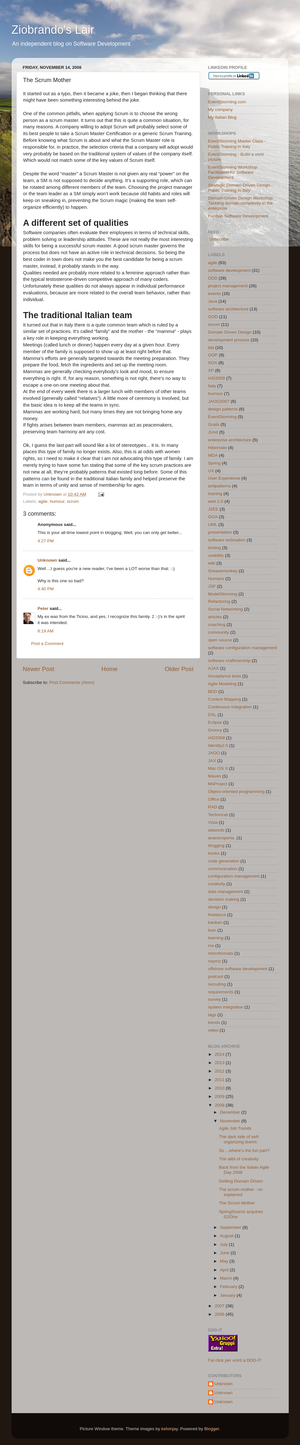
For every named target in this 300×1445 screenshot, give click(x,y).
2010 (220, 1088)
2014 (220, 1054)
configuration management (234, 876)
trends (214, 1022)
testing (214, 547)
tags (212, 1014)
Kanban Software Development (238, 216)
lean (212, 930)
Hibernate (217, 447)
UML (213, 524)
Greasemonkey (223, 570)
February (229, 1286)
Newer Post (38, 669)
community (218, 632)
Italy (212, 385)
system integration (226, 1007)
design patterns (223, 409)
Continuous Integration (230, 706)
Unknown (47, 560)
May (224, 1261)
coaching (217, 624)
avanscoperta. (222, 837)
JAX (212, 760)
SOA (213, 362)
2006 (220, 1314)
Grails (213, 424)
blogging (216, 845)
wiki (212, 563)
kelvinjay (169, 1428)
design (214, 907)
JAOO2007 (219, 401)
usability (216, 555)
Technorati (218, 814)
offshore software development (237, 968)
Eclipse (215, 722)
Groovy (215, 730)
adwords (216, 830)
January (228, 1295)
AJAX (213, 668)
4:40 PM (46, 588)
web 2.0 (215, 501)
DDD (213, 278)
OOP (213, 355)
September (231, 1227)
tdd (211, 347)
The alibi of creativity (238, 1158)
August (227, 1235)
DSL (212, 714)
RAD (213, 807)
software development (229, 270)
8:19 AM (46, 631)
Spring (214, 463)
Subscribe (218, 239)
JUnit (213, 432)
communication (222, 868)
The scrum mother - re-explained (241, 1192)
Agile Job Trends (235, 1128)
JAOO (214, 752)
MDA (213, 455)
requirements (221, 991)
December (230, 1112)
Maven (214, 776)
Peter (43, 608)
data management (225, 891)
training (215, 493)
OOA (213, 516)
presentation (220, 532)
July (224, 1244)
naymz (214, 961)
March (226, 1278)
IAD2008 (216, 737)
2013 (220, 1062)
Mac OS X (218, 768)
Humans (216, 578)
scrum (73, 501)
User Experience (224, 478)
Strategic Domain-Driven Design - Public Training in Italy (240, 188)
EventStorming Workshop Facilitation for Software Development (232, 172)
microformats (220, 953)
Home (110, 669)
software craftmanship (229, 660)
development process (228, 339)
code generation (223, 861)
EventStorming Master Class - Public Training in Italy (237, 144)
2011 (220, 1079)
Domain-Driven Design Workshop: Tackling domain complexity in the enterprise (241, 203)
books (214, 853)
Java (213, 301)
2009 (220, 1096)
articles (215, 616)
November (230, 1120)
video (213, 1030)
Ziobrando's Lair (53, 29)
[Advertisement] (98, 704)
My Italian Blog (222, 117)
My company (220, 109)
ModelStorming (222, 594)
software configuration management (242, 647)
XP (211, 370)
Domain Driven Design (230, 332)
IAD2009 (216, 378)
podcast (215, 976)
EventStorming (222, 416)
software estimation (227, 540)
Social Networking (225, 609)
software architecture (228, 309)
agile (43, 501)
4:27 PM (46, 540)
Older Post (179, 669)
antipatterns (219, 485)
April (225, 1269)
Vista (213, 822)
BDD (213, 691)
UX (211, 470)
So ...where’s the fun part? (244, 1150)
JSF (212, 586)
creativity (216, 883)
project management (228, 285)
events (214, 293)
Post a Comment (47, 643)
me (211, 945)
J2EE (213, 509)
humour (57, 501)
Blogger (211, 1428)
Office (213, 799)
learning (216, 937)
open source (220, 640)
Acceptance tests (224, 676)
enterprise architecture (229, 439)
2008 (220, 1105)
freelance (217, 914)
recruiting (217, 984)
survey (214, 999)
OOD (213, 316)
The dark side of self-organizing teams (239, 1139)
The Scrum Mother (237, 1203)
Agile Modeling (222, 683)
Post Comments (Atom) (71, 682)
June (225, 1252)
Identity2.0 (218, 745)
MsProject (217, 783)
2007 (220, 1305)
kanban (215, 922)
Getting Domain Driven (241, 1181)
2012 (220, 1071)
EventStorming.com (227, 101)
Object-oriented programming (236, 791)
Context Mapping (224, 699)
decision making (223, 899)
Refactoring (219, 601)
